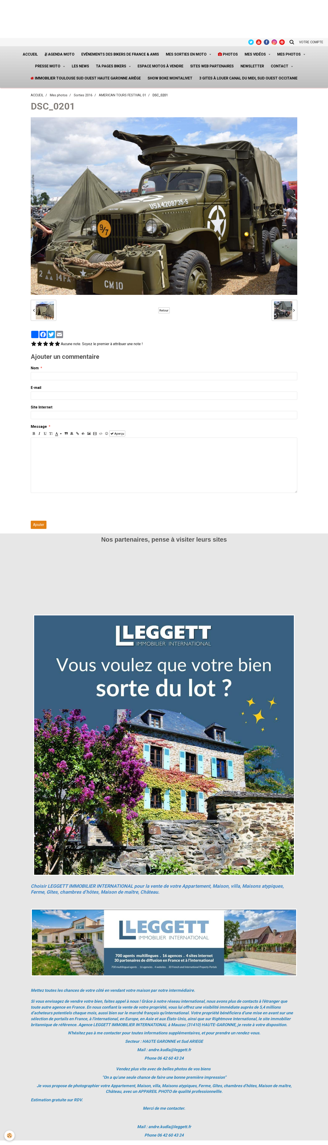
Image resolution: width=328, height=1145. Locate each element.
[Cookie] (10, 1135)
